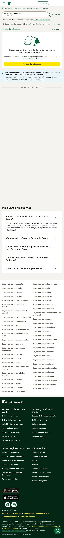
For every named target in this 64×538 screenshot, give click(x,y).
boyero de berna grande (12, 288)
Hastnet (18, 513)
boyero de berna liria (41, 356)
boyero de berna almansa (12, 388)
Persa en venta (38, 436)
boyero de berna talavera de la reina (15, 335)
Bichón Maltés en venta (11, 420)
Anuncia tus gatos (39, 481)
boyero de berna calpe (42, 296)
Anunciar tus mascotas (41, 473)
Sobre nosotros (38, 452)
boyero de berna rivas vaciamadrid (16, 317)
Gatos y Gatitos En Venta (42, 410)
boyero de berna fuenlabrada (45, 284)
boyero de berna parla (42, 319)
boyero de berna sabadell (43, 352)
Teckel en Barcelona (10, 452)
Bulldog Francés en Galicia (13, 469)
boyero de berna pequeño (12, 284)
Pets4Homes (7, 513)
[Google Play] (11, 490)
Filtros (55, 14)
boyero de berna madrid (12, 379)
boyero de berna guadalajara (45, 380)
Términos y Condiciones (38, 526)
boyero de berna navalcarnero (45, 339)
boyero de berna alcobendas (45, 368)
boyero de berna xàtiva (11, 383)
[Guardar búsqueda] (57, 530)
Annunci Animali (10, 517)
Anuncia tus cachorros (41, 477)
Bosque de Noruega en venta (44, 416)
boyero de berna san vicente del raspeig (15, 368)
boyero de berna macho (12, 292)
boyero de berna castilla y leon (15, 300)
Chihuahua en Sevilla (10, 464)
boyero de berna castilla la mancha (13, 305)
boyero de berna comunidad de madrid (15, 312)
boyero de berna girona (42, 300)
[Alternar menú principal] (4, 3)
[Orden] (56, 29)
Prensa (35, 464)
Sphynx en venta (39, 424)
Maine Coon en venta (41, 432)
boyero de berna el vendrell (44, 376)
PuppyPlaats (29, 513)
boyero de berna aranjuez (43, 360)
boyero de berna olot (41, 288)
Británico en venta (39, 420)
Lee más (57, 24)
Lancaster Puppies (27, 517)
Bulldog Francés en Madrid (13, 456)
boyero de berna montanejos (14, 321)
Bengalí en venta (39, 428)
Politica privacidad (39, 456)
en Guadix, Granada (41, 20)
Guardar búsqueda (11, 29)
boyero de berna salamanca (44, 384)
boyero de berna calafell (12, 354)
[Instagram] (14, 504)
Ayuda (34, 460)
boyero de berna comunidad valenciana (13, 349)
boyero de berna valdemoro (13, 392)
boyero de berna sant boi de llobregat (13, 374)
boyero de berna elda (42, 335)
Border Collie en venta (11, 432)
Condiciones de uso (40, 469)
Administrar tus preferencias (14, 531)
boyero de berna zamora (43, 323)
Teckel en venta (8, 436)
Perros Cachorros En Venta (13, 410)
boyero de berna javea (42, 331)
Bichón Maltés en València (13, 460)
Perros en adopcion (10, 479)
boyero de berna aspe (11, 363)
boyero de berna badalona (44, 327)
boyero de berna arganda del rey (15, 329)
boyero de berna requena (43, 309)
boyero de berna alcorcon (43, 372)
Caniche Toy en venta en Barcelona (12, 474)
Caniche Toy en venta (11, 440)
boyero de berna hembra (12, 296)
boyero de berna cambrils (43, 348)
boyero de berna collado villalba (15, 340)
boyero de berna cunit (42, 388)
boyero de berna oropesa (43, 344)
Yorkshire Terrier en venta (12, 424)
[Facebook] (7, 504)
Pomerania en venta (10, 428)
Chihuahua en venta (10, 416)
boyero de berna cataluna (43, 364)
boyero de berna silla (11, 325)
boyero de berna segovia (43, 304)
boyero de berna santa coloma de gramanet (47, 314)
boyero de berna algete (11, 358)
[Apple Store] (11, 497)
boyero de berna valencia (12, 344)
